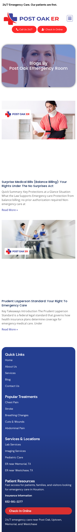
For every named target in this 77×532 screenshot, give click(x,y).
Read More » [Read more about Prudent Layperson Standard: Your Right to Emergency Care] (10, 329)
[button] (70, 18)
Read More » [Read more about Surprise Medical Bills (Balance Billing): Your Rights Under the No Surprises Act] (10, 210)
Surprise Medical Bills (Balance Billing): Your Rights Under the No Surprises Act (34, 184)
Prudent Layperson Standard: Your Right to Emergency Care (34, 303)
